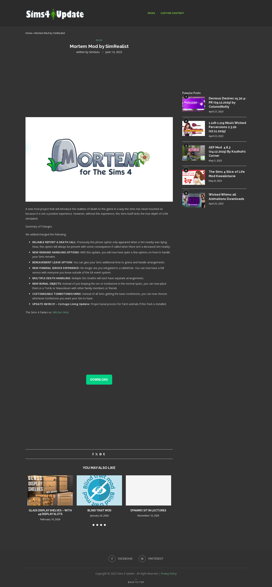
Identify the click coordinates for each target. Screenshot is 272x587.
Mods (151, 13)
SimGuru (94, 52)
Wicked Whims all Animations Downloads (226, 197)
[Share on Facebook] (93, 454)
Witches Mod (61, 312)
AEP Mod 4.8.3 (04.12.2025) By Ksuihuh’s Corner (227, 152)
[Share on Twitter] (96, 454)
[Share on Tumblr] (104, 454)
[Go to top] (136, 582)
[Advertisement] (99, 85)
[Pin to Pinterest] (100, 454)
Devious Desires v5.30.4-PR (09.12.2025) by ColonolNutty (227, 103)
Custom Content (172, 13)
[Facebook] (120, 558)
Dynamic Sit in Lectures (148, 510)
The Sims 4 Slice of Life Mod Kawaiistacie (227, 174)
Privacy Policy (169, 573)
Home (29, 33)
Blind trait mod (99, 510)
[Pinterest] (151, 558)
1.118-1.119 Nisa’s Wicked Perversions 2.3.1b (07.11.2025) (227, 127)
